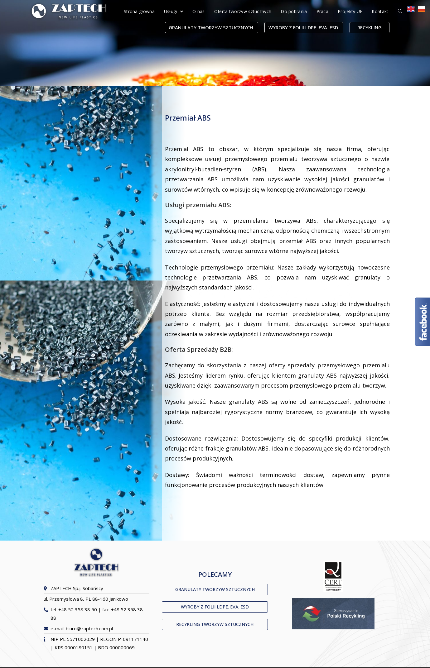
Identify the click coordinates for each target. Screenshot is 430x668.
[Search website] (400, 11)
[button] (211, 27)
